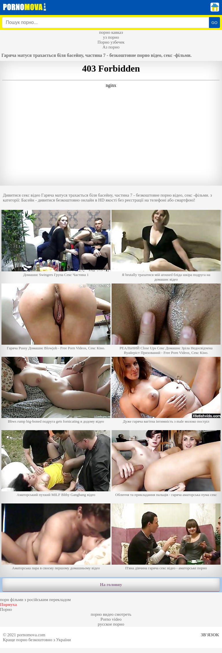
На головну (111, 584)
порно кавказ (111, 32)
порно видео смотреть (111, 614)
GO (214, 22)
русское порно (111, 624)
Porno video (111, 619)
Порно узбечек (111, 42)
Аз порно (110, 47)
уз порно (111, 37)
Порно (6, 609)
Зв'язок (210, 635)
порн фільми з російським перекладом (35, 599)
